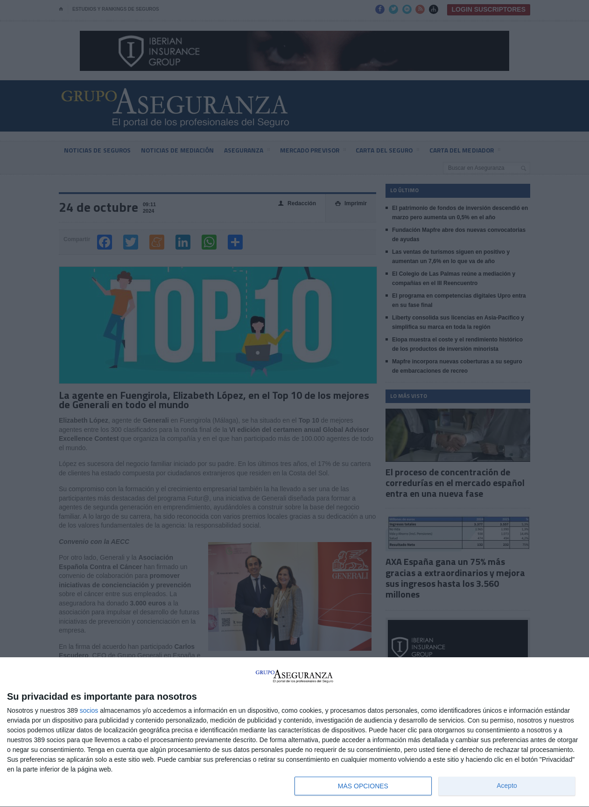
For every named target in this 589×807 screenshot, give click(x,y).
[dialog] (294, 732)
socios (89, 710)
